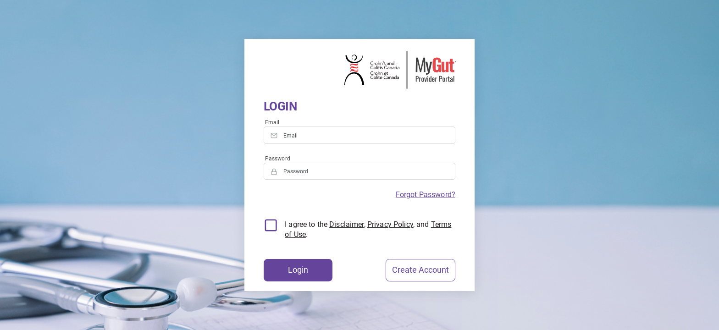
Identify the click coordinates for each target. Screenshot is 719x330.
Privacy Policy (390, 224)
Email (272, 122)
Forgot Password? (425, 194)
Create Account (420, 270)
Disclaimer (346, 224)
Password (277, 158)
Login (298, 270)
